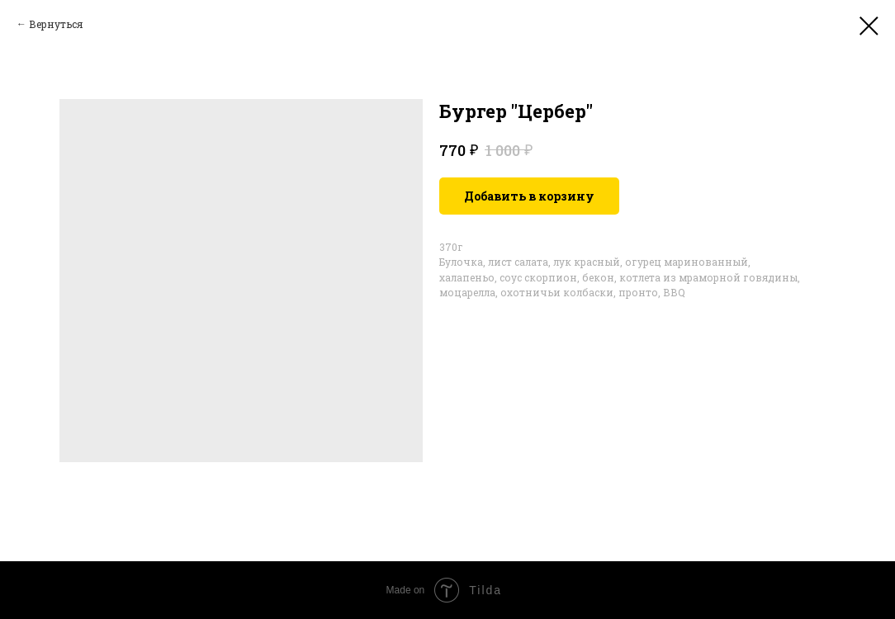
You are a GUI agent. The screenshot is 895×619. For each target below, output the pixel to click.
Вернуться (56, 24)
